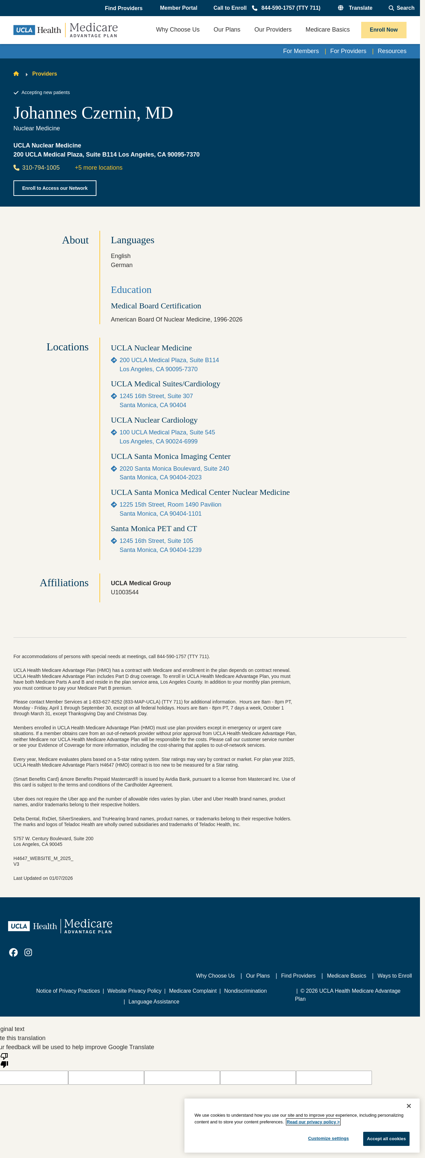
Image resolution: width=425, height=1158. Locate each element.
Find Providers (298, 976)
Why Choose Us (215, 976)
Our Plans (258, 976)
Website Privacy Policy (135, 991)
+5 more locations (99, 167)
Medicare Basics (346, 976)
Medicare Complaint (193, 991)
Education (131, 289)
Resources (392, 51)
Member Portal (178, 8)
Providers (44, 74)
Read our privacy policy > (313, 1121)
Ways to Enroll (395, 976)
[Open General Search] (402, 8)
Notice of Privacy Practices (68, 991)
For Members (301, 51)
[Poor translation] (4, 1060)
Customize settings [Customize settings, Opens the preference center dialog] (328, 1138)
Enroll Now (384, 30)
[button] (124, 8)
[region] (302, 1126)
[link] (13, 952)
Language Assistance (153, 1001)
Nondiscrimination (245, 991)
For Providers (348, 51)
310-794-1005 (36, 167)
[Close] (408, 1106)
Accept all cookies (386, 1138)
